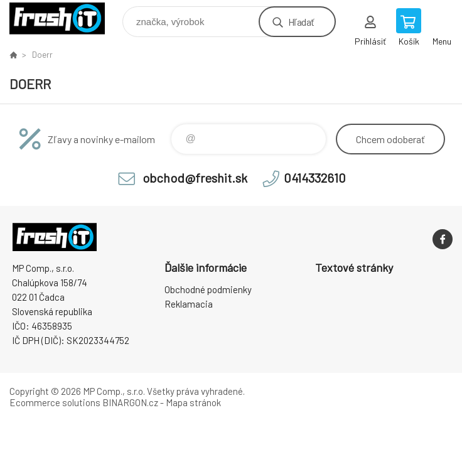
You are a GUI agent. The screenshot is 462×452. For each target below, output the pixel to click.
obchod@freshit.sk (194, 177)
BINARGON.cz (130, 402)
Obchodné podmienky (208, 289)
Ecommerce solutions (54, 402)
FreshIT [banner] (65, 18)
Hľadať (301, 22)
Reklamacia (188, 303)
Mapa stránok (193, 402)
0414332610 (315, 177)
